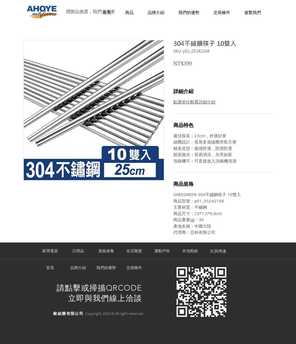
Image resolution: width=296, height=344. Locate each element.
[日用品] (78, 251)
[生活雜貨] (134, 251)
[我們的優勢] (106, 268)
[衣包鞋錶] (190, 251)
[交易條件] (134, 268)
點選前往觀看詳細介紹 (194, 102)
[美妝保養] (106, 251)
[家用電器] (50, 251)
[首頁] (50, 268)
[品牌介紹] (78, 268)
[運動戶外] (162, 251)
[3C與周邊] (218, 251)
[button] (129, 12)
